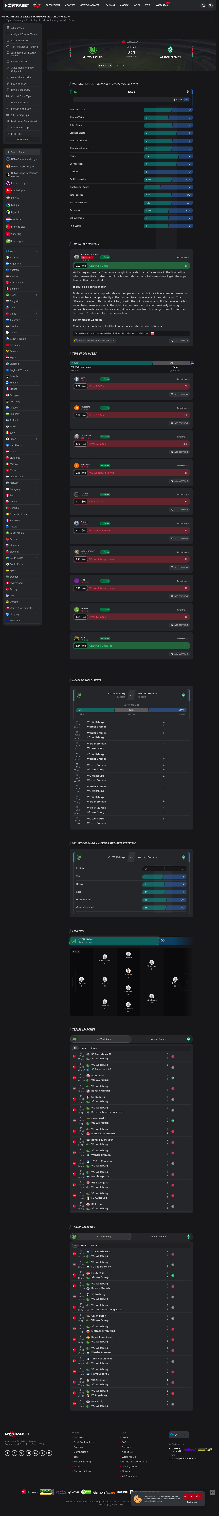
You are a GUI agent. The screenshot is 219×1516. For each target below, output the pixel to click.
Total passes (76, 194)
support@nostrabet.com (183, 1458)
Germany (18, 20)
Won (78, 876)
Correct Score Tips (18, 96)
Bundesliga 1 (33, 20)
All (75, 1048)
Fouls (72, 156)
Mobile (124, 5)
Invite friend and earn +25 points (20, 69)
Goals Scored (83, 899)
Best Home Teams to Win (22, 121)
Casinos (110, 5)
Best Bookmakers (90, 5)
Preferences (192, 1502)
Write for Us (129, 1456)
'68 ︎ (186, 99)
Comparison (81, 1451)
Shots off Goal (77, 117)
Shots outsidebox (79, 148)
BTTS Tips (14, 133)
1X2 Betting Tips (17, 115)
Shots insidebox (78, 140)
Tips (8, 20)
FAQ (124, 1442)
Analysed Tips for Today (21, 34)
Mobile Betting (82, 1461)
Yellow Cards (77, 217)
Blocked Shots (77, 132)
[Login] (211, 5)
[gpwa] (47, 1492)
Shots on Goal (77, 109)
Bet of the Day (16, 83)
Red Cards (75, 225)
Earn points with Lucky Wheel (21, 54)
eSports (78, 1466)
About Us (127, 1451)
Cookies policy (156, 1501)
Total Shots (76, 125)
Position (80, 868)
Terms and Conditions (134, 1461)
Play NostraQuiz (17, 61)
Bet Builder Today (18, 90)
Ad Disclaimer (130, 1476)
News (137, 5)
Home (83, 1048)
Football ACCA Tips (18, 77)
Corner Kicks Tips (18, 127)
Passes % (75, 210)
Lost (78, 891)
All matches (15, 28)
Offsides (74, 171)
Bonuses (70, 5)
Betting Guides (82, 1471)
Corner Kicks (77, 163)
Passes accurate (78, 202)
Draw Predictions (18, 102)
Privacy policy (130, 1466)
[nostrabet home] (17, 1434)
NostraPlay (162, 5)
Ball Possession (78, 179)
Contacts (127, 1447)
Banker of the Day (18, 108)
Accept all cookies (192, 1496)
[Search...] (203, 5)
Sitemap (126, 1471)
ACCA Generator (17, 40)
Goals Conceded (85, 907)
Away (94, 1048)
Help (147, 5)
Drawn (80, 884)
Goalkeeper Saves (79, 187)
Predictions (53, 5)
